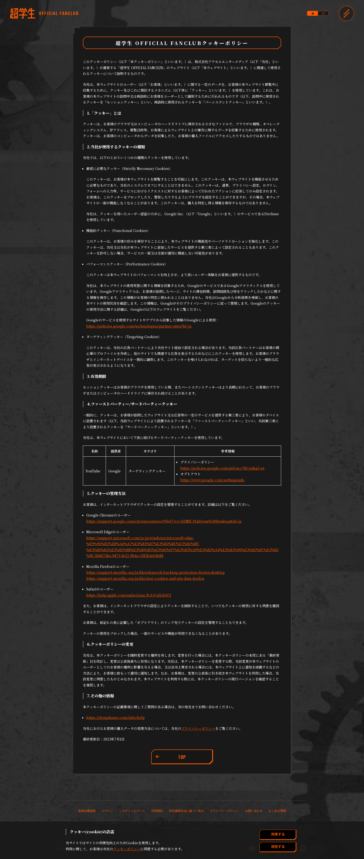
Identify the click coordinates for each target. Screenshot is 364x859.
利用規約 (157, 811)
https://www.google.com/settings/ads (212, 479)
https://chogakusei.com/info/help (115, 717)
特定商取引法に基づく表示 (186, 811)
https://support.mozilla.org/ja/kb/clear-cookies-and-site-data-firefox (145, 578)
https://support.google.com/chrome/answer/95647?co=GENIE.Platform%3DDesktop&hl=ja (164, 521)
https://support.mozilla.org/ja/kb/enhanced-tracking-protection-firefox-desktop (155, 572)
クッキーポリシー (126, 848)
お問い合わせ (253, 811)
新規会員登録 (87, 811)
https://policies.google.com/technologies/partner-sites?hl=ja (138, 326)
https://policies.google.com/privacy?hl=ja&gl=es (222, 468)
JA (312, 14)
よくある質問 (277, 811)
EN (323, 14)
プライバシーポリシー (198, 728)
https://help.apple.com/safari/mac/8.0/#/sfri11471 (128, 595)
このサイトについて (132, 811)
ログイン (107, 811)
